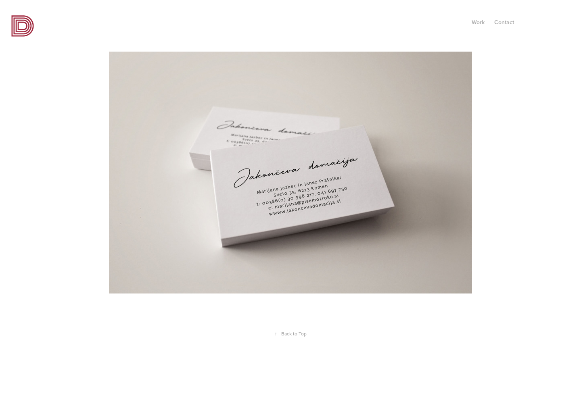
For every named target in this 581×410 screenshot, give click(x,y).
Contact (504, 22)
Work (478, 22)
